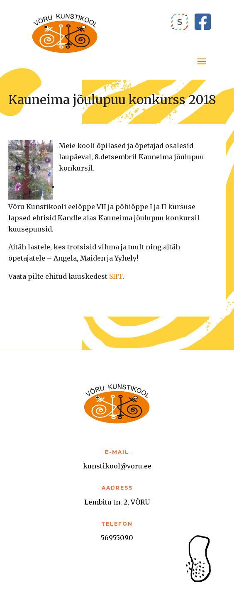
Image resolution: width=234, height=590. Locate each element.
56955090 (117, 538)
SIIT (115, 276)
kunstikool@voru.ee (117, 466)
